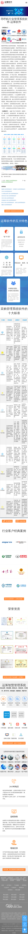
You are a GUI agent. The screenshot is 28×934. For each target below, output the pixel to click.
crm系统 (15, 913)
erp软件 (11, 915)
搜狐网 (18, 880)
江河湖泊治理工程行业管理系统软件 (9, 193)
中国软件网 (4, 880)
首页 (2, 885)
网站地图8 (5, 899)
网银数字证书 (21, 242)
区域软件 (14, 887)
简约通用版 (7, 521)
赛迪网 (12, 880)
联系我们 (10, 889)
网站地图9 (13, 899)
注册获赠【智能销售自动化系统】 (14, 211)
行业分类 (9, 918)
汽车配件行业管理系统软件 (19, 189)
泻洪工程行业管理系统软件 (7, 198)
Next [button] (26, 12)
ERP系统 (7, 915)
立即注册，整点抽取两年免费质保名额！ (14, 869)
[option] (14, 11)
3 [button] (15, 13)
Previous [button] (2, 12)
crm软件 (19, 913)
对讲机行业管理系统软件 (7, 182)
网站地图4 (22, 894)
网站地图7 (22, 897)
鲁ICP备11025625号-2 (10, 926)
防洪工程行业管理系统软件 (7, 202)
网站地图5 (6, 897)
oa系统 (13, 917)
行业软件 (6, 887)
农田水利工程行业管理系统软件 (8, 195)
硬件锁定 (21, 246)
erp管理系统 (16, 915)
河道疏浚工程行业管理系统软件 (8, 200)
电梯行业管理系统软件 (6, 189)
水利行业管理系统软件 (20, 202)
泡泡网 (25, 880)
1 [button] (8, 13)
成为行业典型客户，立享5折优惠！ (14, 598)
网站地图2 (6, 894)
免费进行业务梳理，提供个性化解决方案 (14, 743)
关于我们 (9, 885)
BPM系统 (22, 915)
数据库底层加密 (21, 240)
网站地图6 (14, 897)
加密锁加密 (21, 244)
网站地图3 (14, 894)
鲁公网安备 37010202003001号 (20, 926)
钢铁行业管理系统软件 (6, 204)
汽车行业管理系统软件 (6, 191)
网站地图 (17, 889)
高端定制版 (20, 521)
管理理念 (24, 885)
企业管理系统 (19, 917)
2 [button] (12, 13)
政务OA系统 (9, 917)
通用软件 (21, 887)
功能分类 (13, 918)
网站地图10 (22, 899)
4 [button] (19, 13)
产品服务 (16, 885)
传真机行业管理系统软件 (11, 180)
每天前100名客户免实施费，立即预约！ (14, 677)
